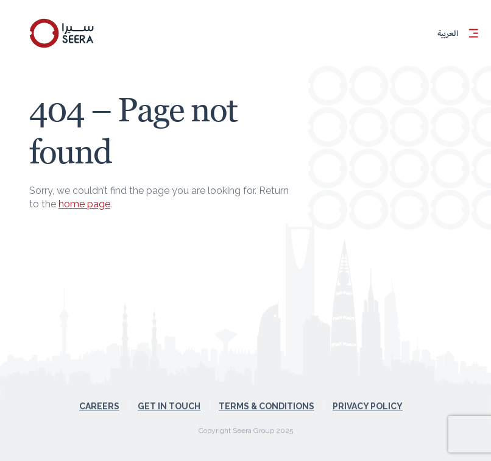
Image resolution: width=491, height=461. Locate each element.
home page (84, 204)
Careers (99, 399)
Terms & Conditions (266, 399)
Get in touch (169, 399)
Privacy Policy (368, 399)
